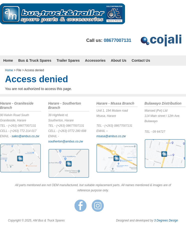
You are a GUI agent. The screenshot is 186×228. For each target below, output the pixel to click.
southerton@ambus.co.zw (65, 141)
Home (8, 60)
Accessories (95, 60)
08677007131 (117, 40)
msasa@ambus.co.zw (111, 136)
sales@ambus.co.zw (25, 136)
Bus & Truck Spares (34, 60)
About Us (118, 60)
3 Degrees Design (166, 220)
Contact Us (141, 60)
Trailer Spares (68, 60)
